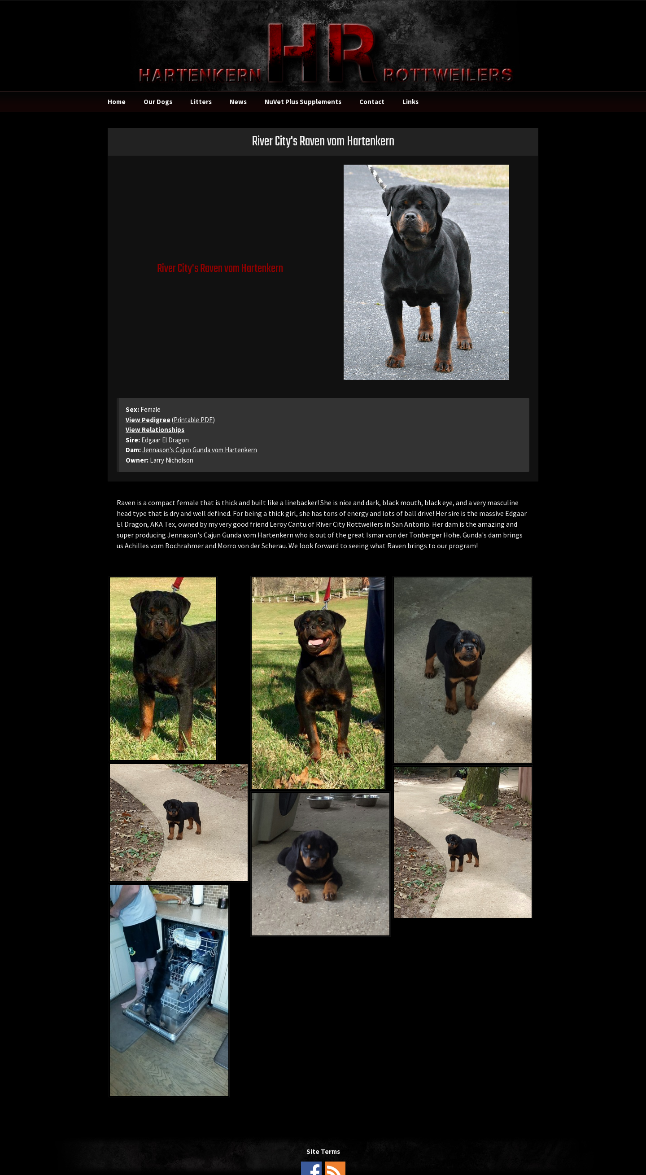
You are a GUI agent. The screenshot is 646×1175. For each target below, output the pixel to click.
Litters (201, 101)
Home (117, 101)
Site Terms (323, 1151)
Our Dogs (158, 101)
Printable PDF (193, 419)
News (238, 101)
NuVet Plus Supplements (303, 101)
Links (410, 101)
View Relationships (155, 429)
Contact (371, 101)
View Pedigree (148, 419)
